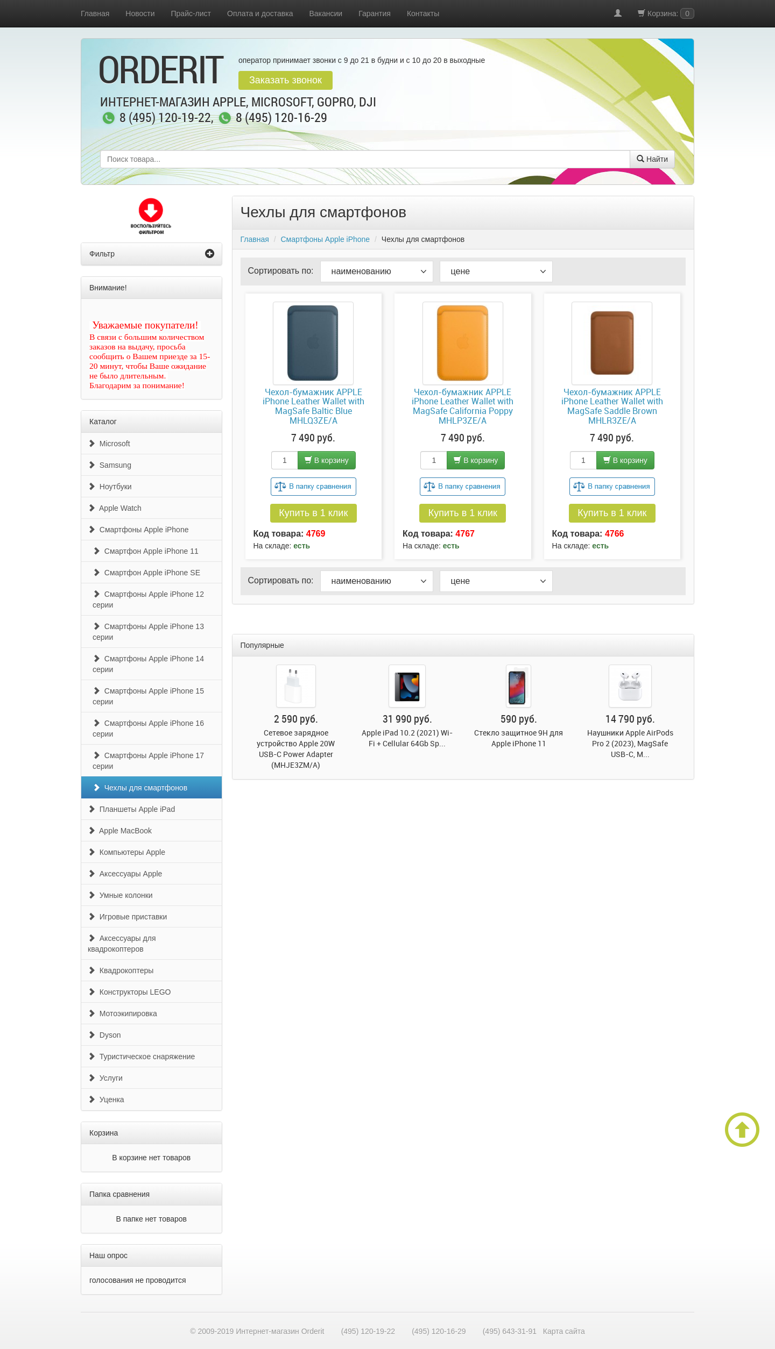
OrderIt (160, 68)
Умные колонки (120, 895)
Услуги (105, 1078)
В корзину (327, 460)
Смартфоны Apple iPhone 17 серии (148, 760)
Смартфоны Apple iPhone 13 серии (148, 631)
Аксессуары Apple (125, 873)
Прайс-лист (191, 13)
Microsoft (109, 443)
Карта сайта (564, 1331)
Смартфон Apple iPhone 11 (146, 551)
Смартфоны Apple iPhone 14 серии (148, 664)
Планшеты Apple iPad (131, 809)
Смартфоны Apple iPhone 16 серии (148, 728)
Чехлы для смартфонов (140, 787)
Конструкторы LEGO (129, 992)
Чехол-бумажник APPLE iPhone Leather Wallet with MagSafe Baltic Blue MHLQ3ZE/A (313, 406)
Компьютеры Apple (126, 852)
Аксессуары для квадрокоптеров (122, 943)
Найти (652, 159)
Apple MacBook (120, 830)
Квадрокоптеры (120, 970)
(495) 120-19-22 (368, 1331)
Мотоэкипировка (122, 1013)
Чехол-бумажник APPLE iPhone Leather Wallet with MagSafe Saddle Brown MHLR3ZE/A (612, 406)
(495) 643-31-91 (510, 1331)
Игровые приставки (127, 916)
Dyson (104, 1035)
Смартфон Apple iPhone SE (146, 572)
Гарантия (374, 13)
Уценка (106, 1099)
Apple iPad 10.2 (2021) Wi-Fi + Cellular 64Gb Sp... (407, 737)
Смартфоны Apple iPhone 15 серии (148, 696)
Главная (95, 13)
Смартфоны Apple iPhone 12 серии (148, 599)
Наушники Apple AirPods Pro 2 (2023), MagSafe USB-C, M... (630, 743)
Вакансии (325, 13)
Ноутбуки (110, 486)
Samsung (109, 465)
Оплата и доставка (260, 13)
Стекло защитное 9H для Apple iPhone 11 (518, 737)
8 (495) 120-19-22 (165, 118)
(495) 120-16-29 (439, 1331)
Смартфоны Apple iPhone (138, 529)
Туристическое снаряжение (141, 1056)
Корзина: (666, 13)
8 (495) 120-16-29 (281, 118)
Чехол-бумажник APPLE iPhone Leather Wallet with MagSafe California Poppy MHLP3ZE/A (462, 406)
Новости (139, 13)
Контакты (423, 13)
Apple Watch (115, 508)
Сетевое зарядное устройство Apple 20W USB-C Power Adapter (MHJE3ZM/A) (296, 748)
